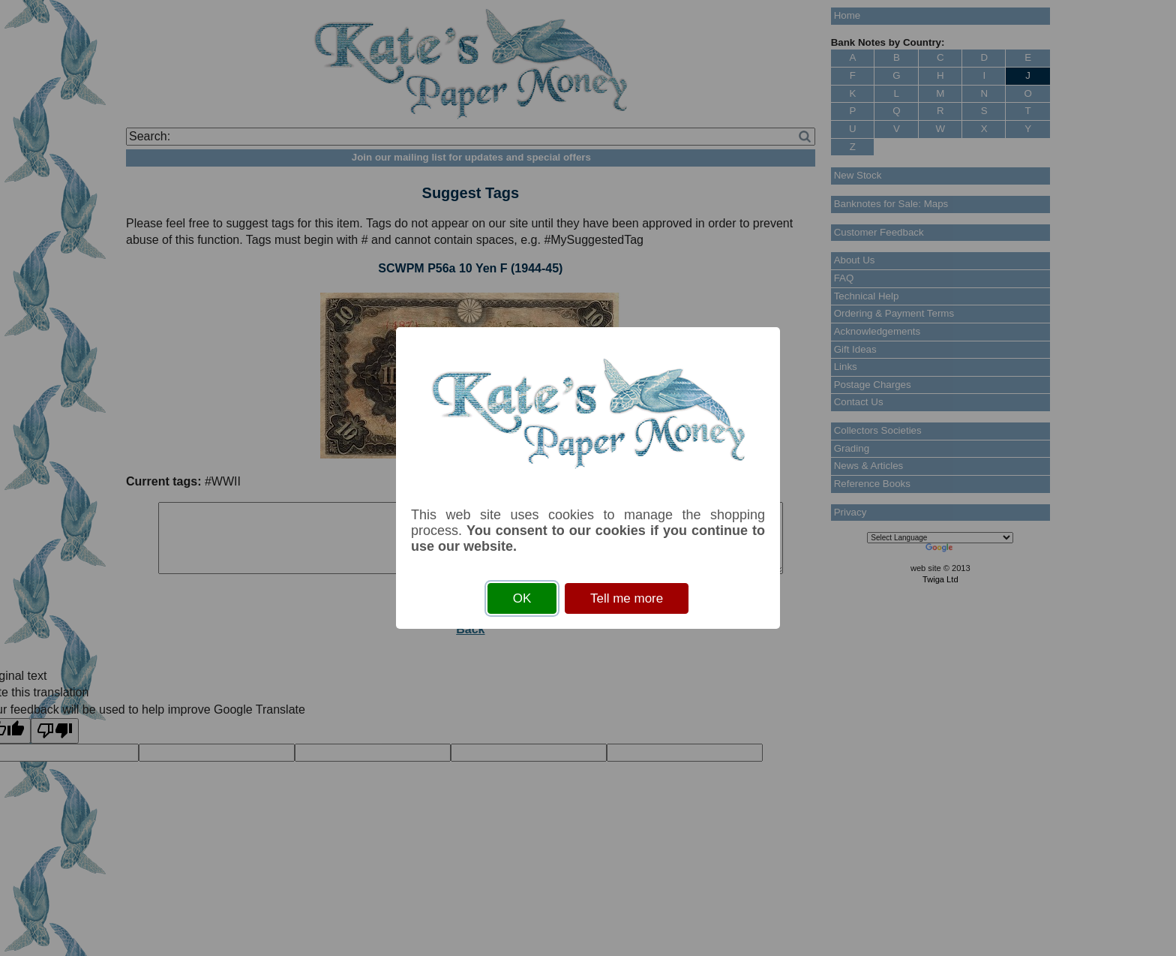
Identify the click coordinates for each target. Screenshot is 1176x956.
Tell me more (626, 598)
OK (522, 598)
